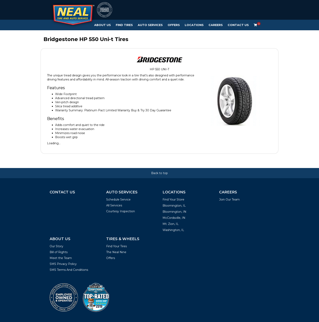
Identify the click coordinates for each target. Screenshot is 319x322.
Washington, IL (173, 230)
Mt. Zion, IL (171, 224)
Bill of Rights (59, 252)
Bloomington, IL (174, 205)
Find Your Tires (116, 246)
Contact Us (238, 25)
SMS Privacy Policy (63, 264)
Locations (194, 25)
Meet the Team (61, 258)
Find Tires (124, 25)
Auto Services (150, 25)
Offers (174, 25)
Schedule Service (118, 199)
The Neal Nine (116, 252)
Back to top (159, 173)
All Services (114, 205)
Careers (216, 25)
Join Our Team (229, 199)
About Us (102, 25)
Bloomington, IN (174, 212)
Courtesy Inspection (120, 211)
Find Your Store (173, 199)
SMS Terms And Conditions (69, 270)
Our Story (56, 246)
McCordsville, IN (174, 218)
